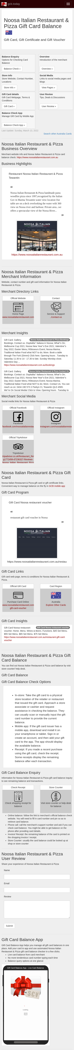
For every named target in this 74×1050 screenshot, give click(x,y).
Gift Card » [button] (9, 106)
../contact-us (56, 317)
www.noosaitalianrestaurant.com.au (19, 317)
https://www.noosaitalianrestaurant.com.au (37, 157)
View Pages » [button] (48, 87)
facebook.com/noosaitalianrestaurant (20, 426)
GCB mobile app (57, 486)
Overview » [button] (47, 68)
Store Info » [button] (9, 87)
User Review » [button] (49, 106)
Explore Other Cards (56, 605)
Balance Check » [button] (12, 68)
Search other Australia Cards (58, 133)
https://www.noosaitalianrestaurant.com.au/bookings (29, 365)
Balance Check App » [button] (14, 125)
